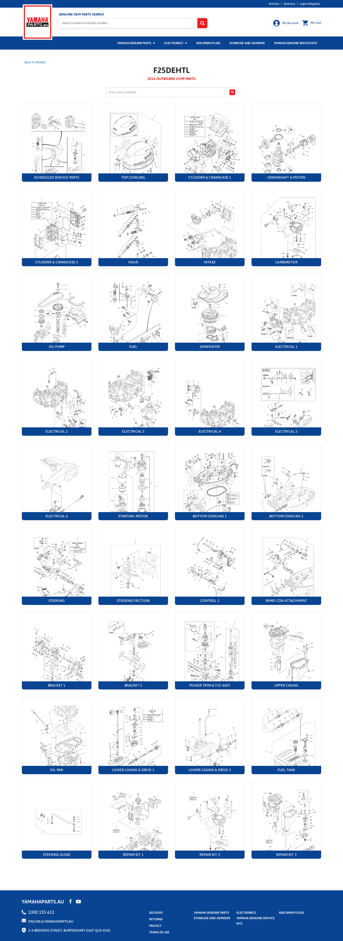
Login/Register (310, 3)
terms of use (159, 932)
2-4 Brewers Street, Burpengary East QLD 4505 (69, 930)
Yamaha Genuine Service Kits (295, 43)
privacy (155, 925)
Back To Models (35, 62)
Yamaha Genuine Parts (136, 43)
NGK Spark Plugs (208, 43)
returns (156, 919)
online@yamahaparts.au (50, 921)
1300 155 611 (41, 912)
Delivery (289, 3)
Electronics (175, 43)
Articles (274, 3)
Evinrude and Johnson (247, 43)
